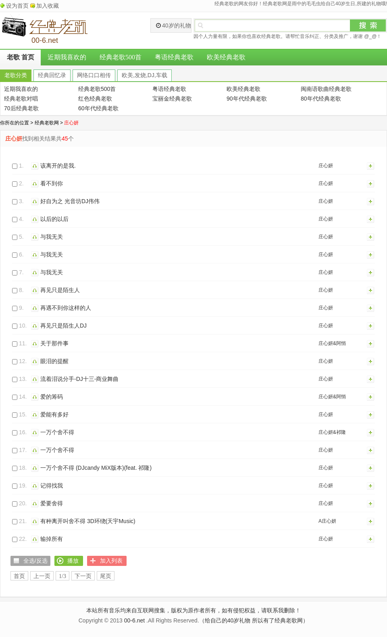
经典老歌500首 (120, 57)
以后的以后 (54, 219)
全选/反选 (35, 560)
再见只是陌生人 (60, 290)
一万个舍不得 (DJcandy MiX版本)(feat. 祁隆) (96, 468)
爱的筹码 (51, 396)
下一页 (83, 576)
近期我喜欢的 (67, 57)
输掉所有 (51, 539)
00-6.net (134, 620)
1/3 (62, 576)
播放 (35, 166)
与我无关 (51, 236)
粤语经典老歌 (174, 57)
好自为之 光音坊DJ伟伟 (70, 201)
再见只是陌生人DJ (63, 325)
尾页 (105, 576)
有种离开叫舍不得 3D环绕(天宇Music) (87, 521)
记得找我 (51, 485)
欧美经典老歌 (226, 57)
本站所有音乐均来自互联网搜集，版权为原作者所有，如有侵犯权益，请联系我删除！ (193, 610)
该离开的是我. (58, 165)
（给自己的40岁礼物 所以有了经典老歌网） (253, 620)
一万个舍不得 (57, 432)
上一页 (41, 576)
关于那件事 (54, 343)
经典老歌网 (47, 123)
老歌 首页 (20, 57)
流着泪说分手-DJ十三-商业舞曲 (79, 379)
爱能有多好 (54, 414)
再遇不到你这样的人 (65, 308)
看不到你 (51, 183)
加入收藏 (47, 5)
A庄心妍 (327, 521)
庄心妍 (325, 165)
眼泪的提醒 (54, 361)
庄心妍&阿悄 (332, 343)
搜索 (368, 25)
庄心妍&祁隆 (332, 432)
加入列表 (371, 166)
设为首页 (17, 5)
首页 (19, 576)
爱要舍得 (51, 503)
